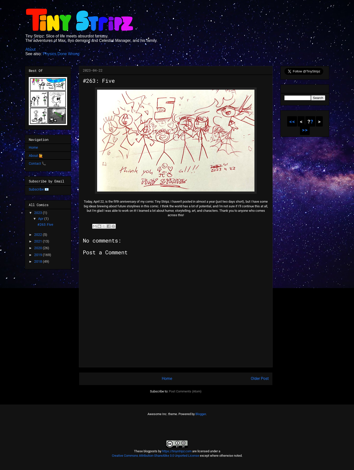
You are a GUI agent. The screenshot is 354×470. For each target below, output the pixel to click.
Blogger (200, 414)
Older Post (260, 378)
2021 (38, 241)
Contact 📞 (37, 163)
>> (305, 130)
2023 (38, 213)
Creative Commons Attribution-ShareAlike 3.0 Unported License (155, 455)
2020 (38, 248)
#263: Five (45, 225)
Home (167, 378)
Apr (41, 219)
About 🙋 (36, 156)
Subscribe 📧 (39, 189)
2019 (38, 255)
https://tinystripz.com (177, 451)
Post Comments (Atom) (185, 391)
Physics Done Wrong (61, 54)
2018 (38, 261)
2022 (38, 235)
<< (292, 121)
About (30, 49)
